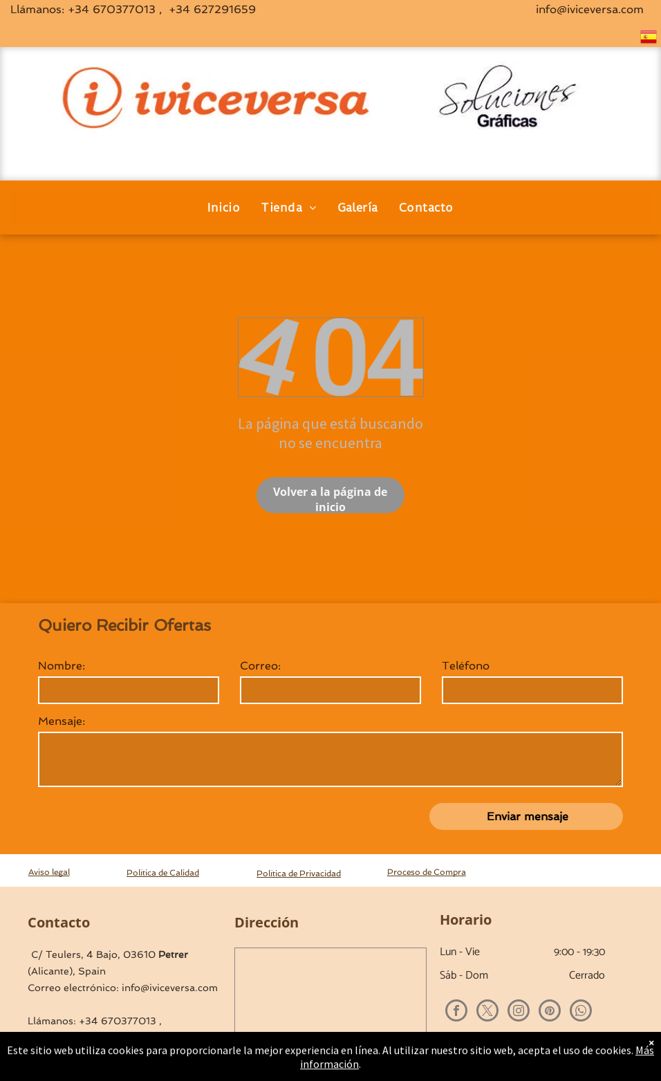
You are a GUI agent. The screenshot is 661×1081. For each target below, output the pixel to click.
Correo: (260, 665)
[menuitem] (223, 207)
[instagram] (519, 1012)
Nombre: (61, 665)
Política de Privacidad (299, 873)
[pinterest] (550, 1012)
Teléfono (466, 665)
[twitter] (487, 1012)
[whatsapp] (581, 1012)
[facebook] (456, 1012)
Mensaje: (61, 721)
